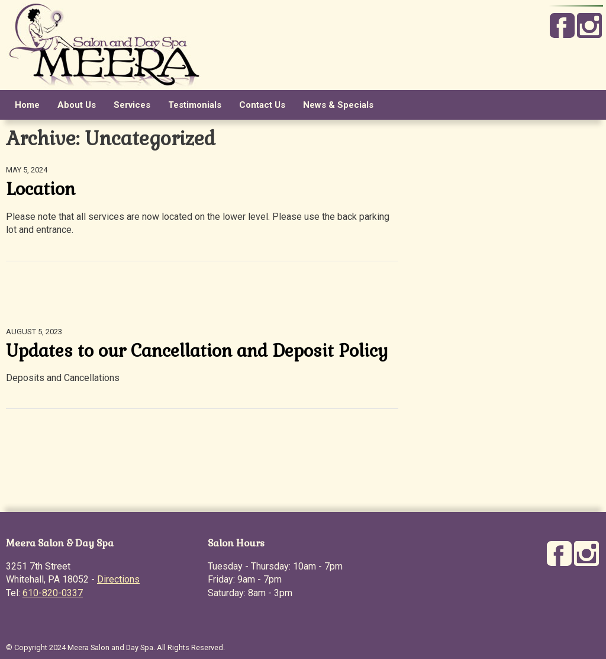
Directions (118, 579)
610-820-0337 (52, 593)
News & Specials (338, 105)
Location (40, 189)
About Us (76, 105)
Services (132, 105)
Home (27, 105)
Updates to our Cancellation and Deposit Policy (197, 351)
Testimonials (194, 105)
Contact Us (262, 105)
